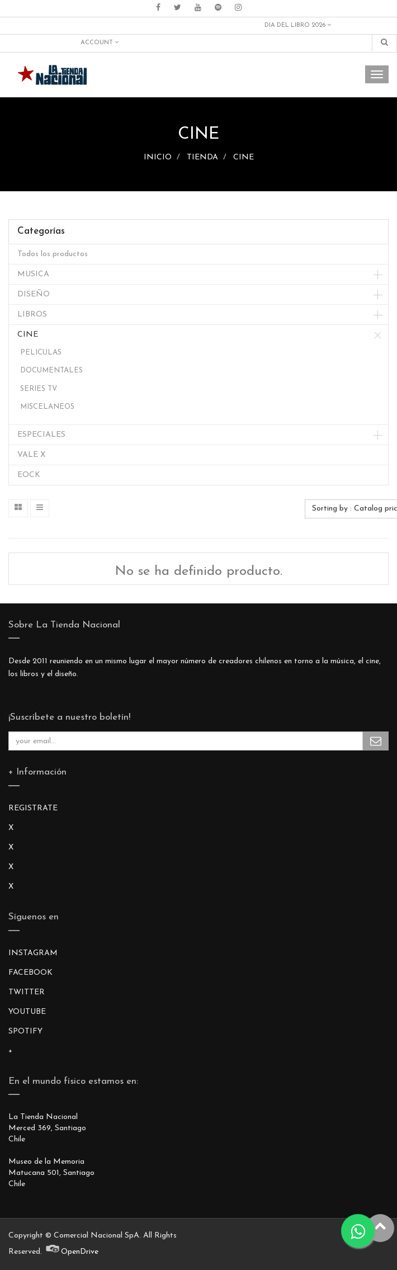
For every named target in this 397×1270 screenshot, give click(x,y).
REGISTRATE (33, 808)
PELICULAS (41, 352)
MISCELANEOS (47, 406)
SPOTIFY (25, 1031)
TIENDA (202, 157)
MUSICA (33, 274)
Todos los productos (52, 254)
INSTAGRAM (33, 953)
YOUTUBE (27, 1012)
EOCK (28, 475)
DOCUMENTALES (51, 370)
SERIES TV (38, 389)
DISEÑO (33, 294)
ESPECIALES (41, 435)
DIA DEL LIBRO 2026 (297, 25)
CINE (243, 157)
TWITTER (26, 992)
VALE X (31, 455)
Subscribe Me (375, 741)
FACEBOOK (30, 973)
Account (100, 42)
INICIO (158, 157)
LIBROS (32, 314)
